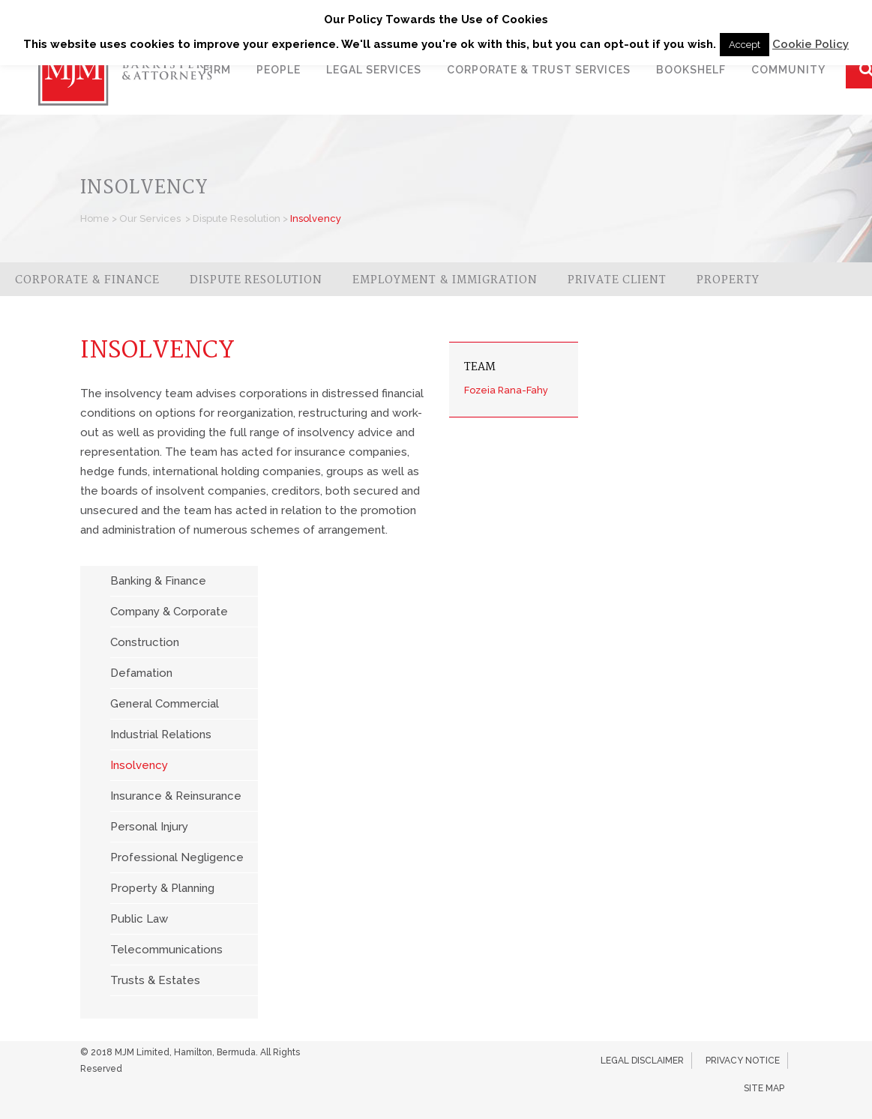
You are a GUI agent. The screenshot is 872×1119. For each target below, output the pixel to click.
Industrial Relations (160, 734)
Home (94, 218)
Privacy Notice (743, 1060)
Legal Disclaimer (642, 1060)
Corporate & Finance (87, 280)
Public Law (139, 919)
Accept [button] (744, 44)
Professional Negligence (177, 857)
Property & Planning (162, 888)
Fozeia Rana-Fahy (506, 390)
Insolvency (139, 765)
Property (728, 280)
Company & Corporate (169, 611)
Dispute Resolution (236, 218)
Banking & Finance (158, 581)
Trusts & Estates (155, 980)
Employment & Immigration (445, 280)
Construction (144, 642)
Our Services (150, 218)
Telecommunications (166, 949)
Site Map (764, 1088)
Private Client (617, 280)
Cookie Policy (810, 44)
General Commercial (164, 704)
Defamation (141, 673)
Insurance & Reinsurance (175, 796)
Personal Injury (149, 826)
